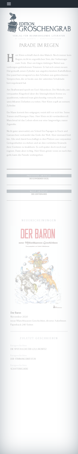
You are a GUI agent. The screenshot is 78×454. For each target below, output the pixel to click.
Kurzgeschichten (50, 39)
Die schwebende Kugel (39, 177)
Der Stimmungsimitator (23, 359)
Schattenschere (19, 369)
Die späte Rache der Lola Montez (28, 349)
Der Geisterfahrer (39, 192)
